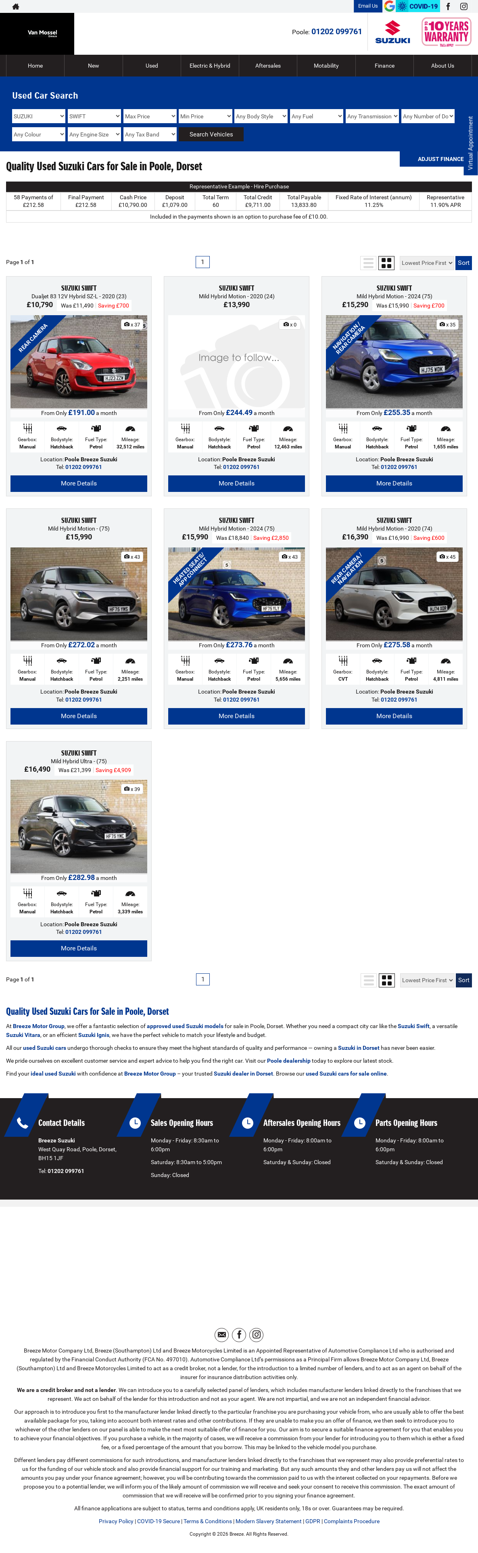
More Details (79, 483)
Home (35, 65)
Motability (326, 65)
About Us (442, 65)
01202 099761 (336, 31)
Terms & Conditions (208, 1521)
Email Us (368, 6)
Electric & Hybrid (210, 65)
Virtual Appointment (470, 145)
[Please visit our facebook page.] (448, 6)
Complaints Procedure (352, 1521)
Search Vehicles (211, 134)
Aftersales (268, 65)
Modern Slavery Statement (269, 1521)
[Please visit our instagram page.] (464, 6)
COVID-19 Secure (158, 1521)
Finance (385, 65)
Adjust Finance (441, 159)
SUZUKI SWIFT (78, 288)
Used (152, 65)
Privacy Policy (116, 1521)
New (93, 65)
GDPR (312, 1521)
